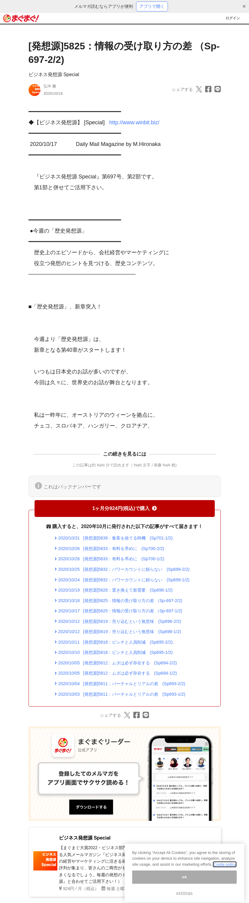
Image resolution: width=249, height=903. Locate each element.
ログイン (233, 18)
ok (184, 885)
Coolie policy (225, 872)
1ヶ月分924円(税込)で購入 (124, 508)
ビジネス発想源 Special (54, 74)
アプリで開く (152, 6)
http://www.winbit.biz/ (134, 122)
